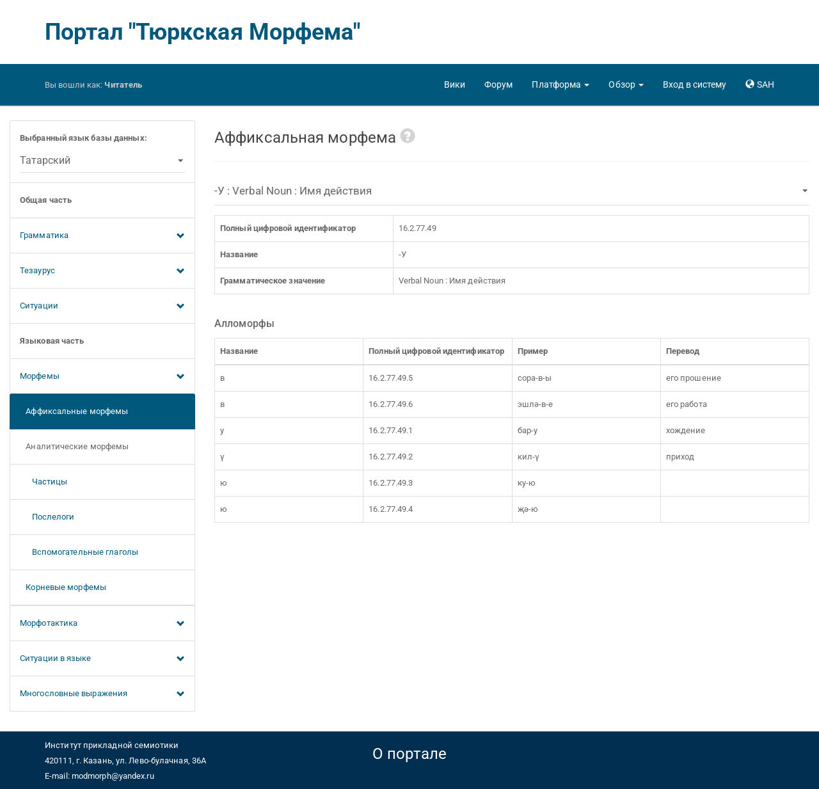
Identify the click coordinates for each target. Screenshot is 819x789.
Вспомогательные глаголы (79, 552)
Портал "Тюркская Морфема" (203, 32)
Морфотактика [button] (102, 624)
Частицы (43, 481)
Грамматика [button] (102, 236)
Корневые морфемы (63, 587)
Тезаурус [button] (102, 271)
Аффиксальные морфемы (74, 411)
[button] (560, 84)
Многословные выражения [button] (102, 694)
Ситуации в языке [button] (102, 659)
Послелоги (47, 517)
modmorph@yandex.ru (113, 776)
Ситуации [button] (102, 306)
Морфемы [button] (102, 377)
